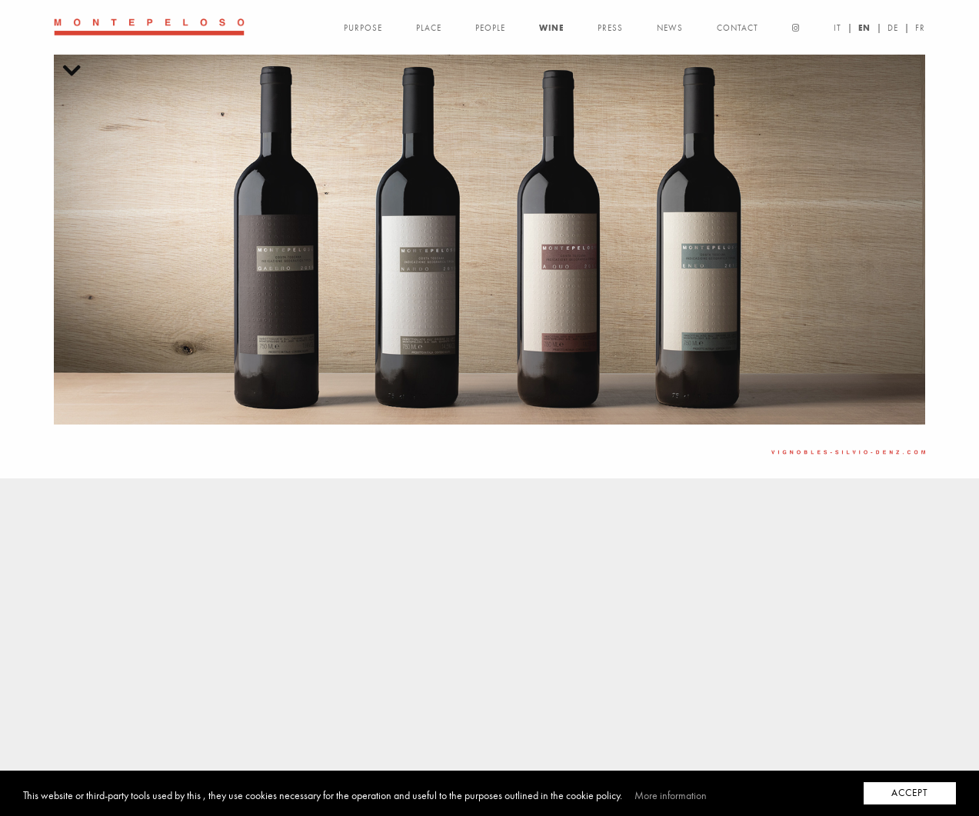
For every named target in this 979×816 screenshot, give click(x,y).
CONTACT (737, 28)
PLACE (428, 28)
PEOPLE (490, 28)
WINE (551, 27)
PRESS (610, 28)
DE (892, 28)
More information (670, 795)
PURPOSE (363, 28)
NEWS (670, 28)
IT (837, 28)
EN (864, 27)
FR (920, 27)
